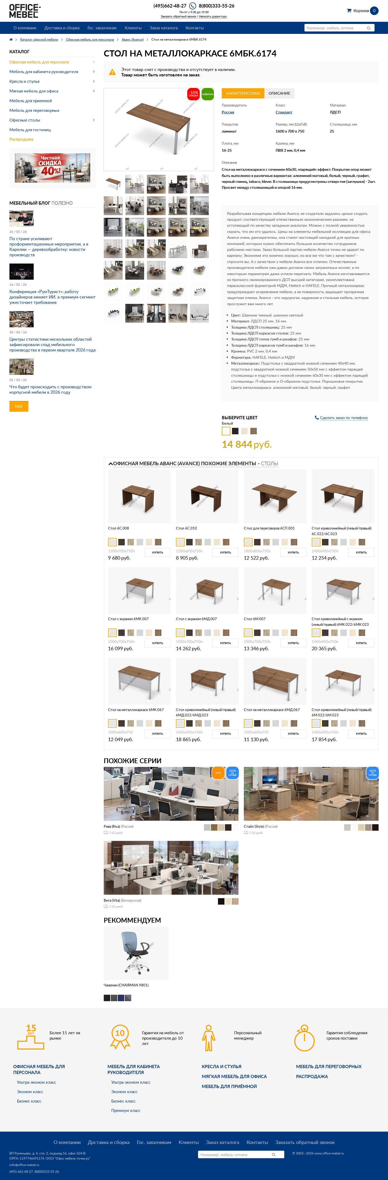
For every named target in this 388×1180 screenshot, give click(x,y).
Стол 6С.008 (118, 528)
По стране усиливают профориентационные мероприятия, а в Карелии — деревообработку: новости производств (48, 247)
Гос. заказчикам (102, 27)
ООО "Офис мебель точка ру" (68, 1158)
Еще (19, 406)
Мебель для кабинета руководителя (43, 71)
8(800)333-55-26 (216, 5)
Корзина (366, 10)
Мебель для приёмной (229, 1086)
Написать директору (213, 16)
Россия (228, 112)
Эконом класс (30, 1091)
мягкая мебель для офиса (234, 1076)
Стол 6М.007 (255, 618)
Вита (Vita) (112, 900)
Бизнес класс (29, 1101)
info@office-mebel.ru (24, 1165)
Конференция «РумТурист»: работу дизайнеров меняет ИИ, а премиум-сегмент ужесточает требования (52, 297)
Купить (157, 552)
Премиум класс (125, 1110)
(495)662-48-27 (170, 5)
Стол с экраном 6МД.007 (196, 618)
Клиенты (133, 27)
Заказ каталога (164, 27)
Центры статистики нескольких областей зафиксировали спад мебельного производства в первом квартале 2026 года (52, 344)
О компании (24, 27)
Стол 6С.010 (186, 528)
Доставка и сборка (61, 27)
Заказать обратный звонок (178, 16)
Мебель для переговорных (34, 110)
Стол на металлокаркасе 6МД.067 (272, 709)
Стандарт (284, 112)
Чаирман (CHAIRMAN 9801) (126, 985)
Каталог (19, 51)
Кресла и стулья (24, 81)
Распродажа (21, 139)
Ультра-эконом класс (36, 1082)
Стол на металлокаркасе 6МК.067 (136, 709)
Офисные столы (24, 120)
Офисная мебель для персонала (39, 62)
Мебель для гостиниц (30, 129)
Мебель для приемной (30, 100)
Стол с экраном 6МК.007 (128, 618)
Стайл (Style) (254, 826)
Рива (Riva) (112, 826)
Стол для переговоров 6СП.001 (269, 528)
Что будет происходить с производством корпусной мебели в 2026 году (50, 389)
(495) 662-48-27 (21, 1171)
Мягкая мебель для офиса (33, 91)
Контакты (195, 27)
